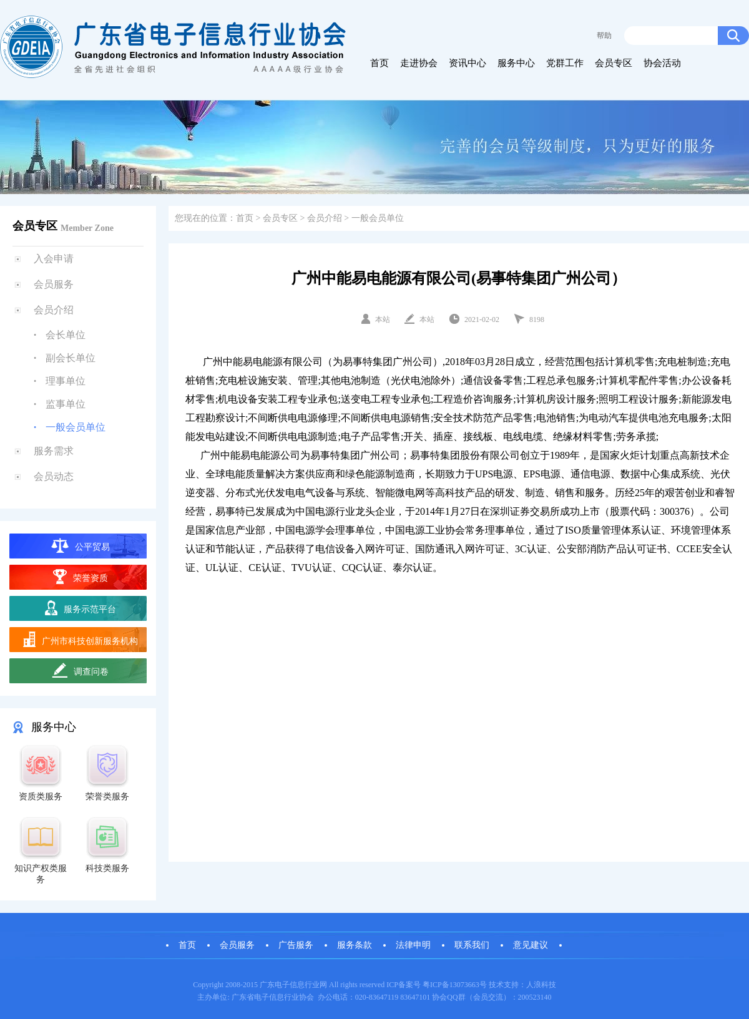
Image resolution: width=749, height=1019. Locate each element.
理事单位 (66, 381)
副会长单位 (70, 358)
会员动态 (54, 476)
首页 (379, 63)
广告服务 (295, 945)
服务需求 (54, 451)
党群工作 (565, 63)
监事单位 (66, 404)
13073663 (464, 984)
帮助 (604, 35)
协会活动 (662, 63)
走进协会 (419, 63)
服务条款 (354, 945)
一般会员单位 (75, 427)
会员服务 (54, 284)
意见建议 (530, 945)
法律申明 (413, 945)
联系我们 (471, 945)
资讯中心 (467, 63)
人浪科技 (541, 984)
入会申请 (54, 258)
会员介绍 (54, 310)
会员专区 (613, 63)
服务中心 (516, 63)
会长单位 (66, 334)
